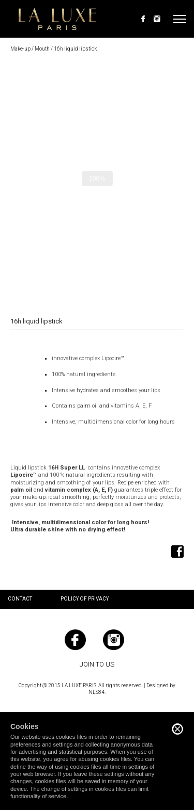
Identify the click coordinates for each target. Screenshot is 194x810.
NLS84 (96, 692)
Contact (20, 599)
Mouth (42, 49)
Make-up (20, 49)
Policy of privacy (85, 599)
